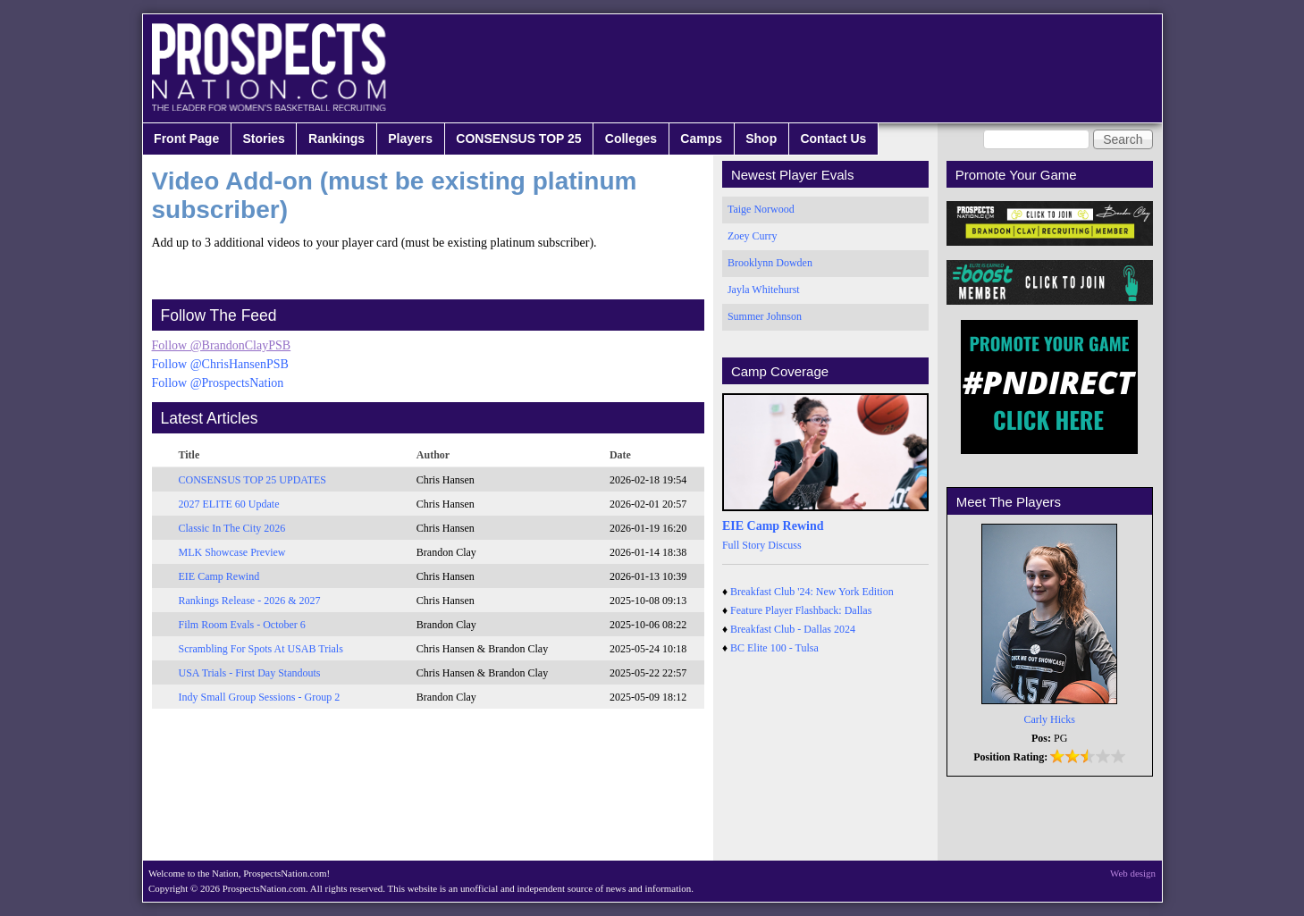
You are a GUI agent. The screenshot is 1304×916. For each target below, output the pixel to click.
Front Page (186, 138)
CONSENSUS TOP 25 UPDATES (253, 480)
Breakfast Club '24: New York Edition (812, 591)
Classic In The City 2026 (232, 528)
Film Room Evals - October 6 (242, 624)
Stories (263, 138)
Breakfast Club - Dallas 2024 (792, 629)
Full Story (743, 545)
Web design (1133, 873)
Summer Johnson (765, 316)
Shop (761, 138)
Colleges (631, 138)
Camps (701, 138)
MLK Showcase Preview (232, 552)
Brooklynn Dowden (770, 262)
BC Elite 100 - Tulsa (774, 648)
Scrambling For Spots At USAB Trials (261, 649)
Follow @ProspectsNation (218, 383)
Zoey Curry (753, 236)
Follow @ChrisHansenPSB (220, 364)
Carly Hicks (1049, 719)
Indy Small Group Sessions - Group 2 (260, 697)
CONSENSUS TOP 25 (518, 138)
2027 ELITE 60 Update (229, 504)
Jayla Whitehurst (764, 289)
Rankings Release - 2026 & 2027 (250, 600)
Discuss (784, 545)
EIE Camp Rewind (219, 576)
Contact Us (833, 138)
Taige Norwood (761, 209)
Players (410, 138)
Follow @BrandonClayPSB (221, 345)
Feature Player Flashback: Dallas (800, 610)
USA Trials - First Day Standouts (250, 673)
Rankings (336, 138)
